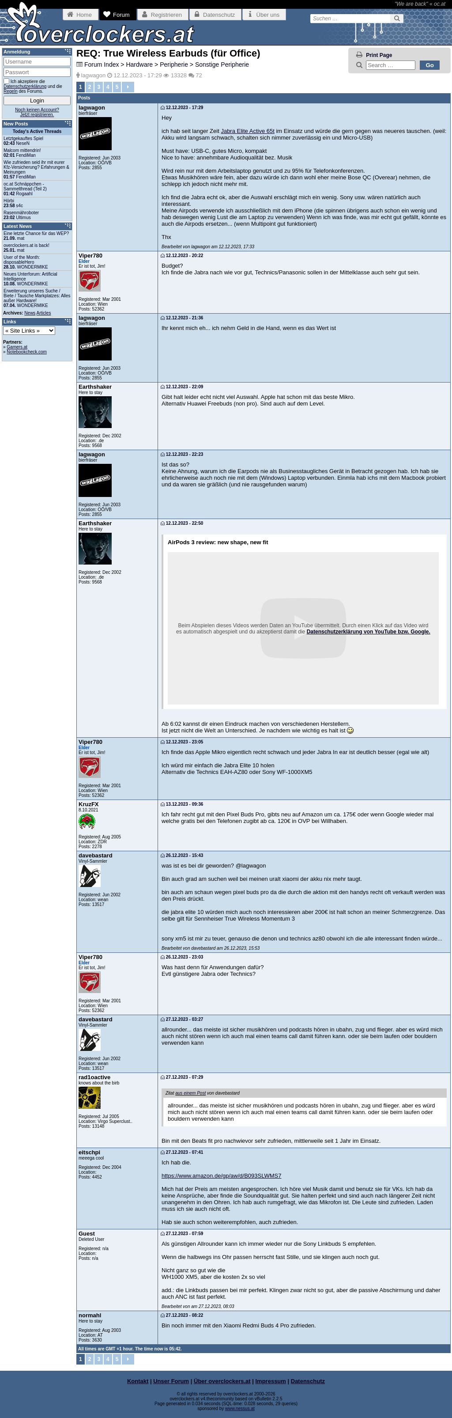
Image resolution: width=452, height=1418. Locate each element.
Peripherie (174, 64)
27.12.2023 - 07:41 (182, 1152)
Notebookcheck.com (27, 351)
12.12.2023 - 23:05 (182, 741)
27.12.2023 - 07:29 (182, 1077)
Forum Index (101, 64)
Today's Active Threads (37, 131)
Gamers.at (17, 347)
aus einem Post (190, 1093)
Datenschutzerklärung (25, 86)
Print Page (379, 55)
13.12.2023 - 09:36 (182, 804)
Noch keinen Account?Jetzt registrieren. (37, 112)
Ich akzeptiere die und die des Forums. (33, 86)
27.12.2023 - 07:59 (182, 1233)
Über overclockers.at (222, 1381)
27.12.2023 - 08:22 (182, 1315)
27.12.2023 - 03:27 (182, 1019)
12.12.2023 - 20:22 (182, 255)
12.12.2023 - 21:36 (182, 317)
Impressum (271, 1381)
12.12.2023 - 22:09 (182, 386)
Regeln (11, 91)
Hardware (139, 64)
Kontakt (137, 1381)
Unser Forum (171, 1381)
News (29, 313)
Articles (44, 313)
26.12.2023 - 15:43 (182, 855)
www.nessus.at (240, 1408)
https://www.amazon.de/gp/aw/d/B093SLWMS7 (221, 1175)
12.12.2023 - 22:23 (182, 454)
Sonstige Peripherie (222, 64)
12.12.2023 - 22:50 (182, 523)
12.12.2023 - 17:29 (182, 107)
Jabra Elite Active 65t (247, 131)
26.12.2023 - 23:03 (182, 957)
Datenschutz (308, 1381)
